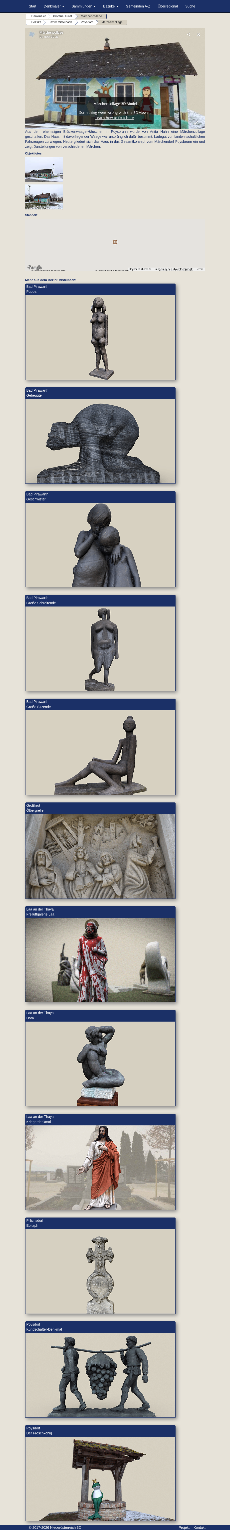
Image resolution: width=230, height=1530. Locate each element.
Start (32, 6)
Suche (190, 6)
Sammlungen (84, 6)
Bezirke (110, 6)
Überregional (168, 6)
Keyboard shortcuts (140, 269)
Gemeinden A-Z (138, 6)
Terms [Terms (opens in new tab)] (200, 269)
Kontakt (200, 1528)
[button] (115, 242)
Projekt (184, 1528)
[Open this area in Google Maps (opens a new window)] (34, 268)
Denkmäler (54, 6)
